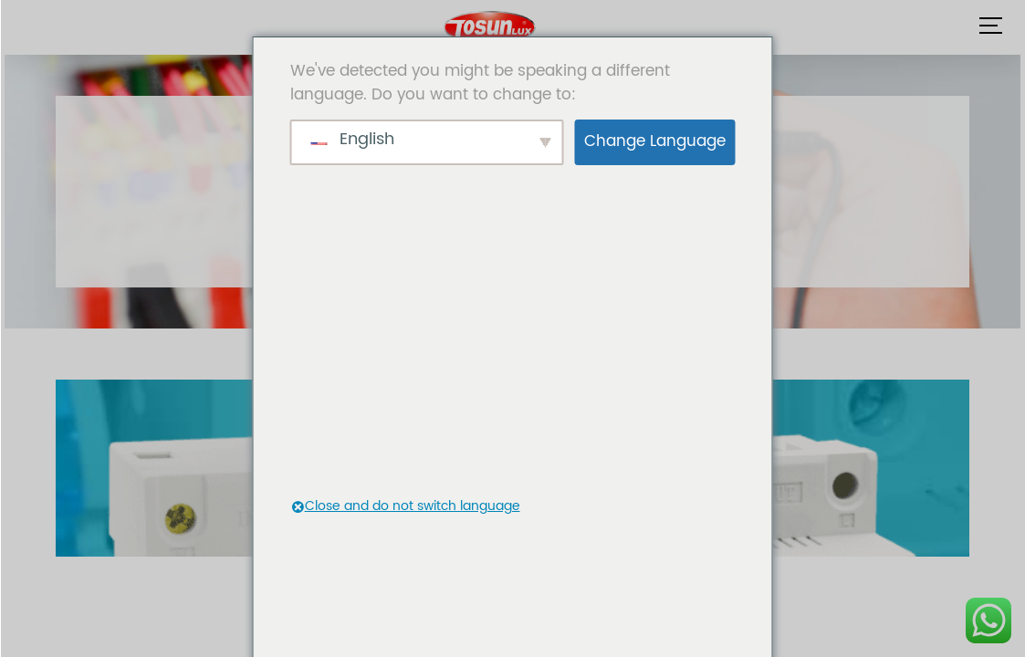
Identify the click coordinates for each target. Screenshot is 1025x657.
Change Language (655, 141)
